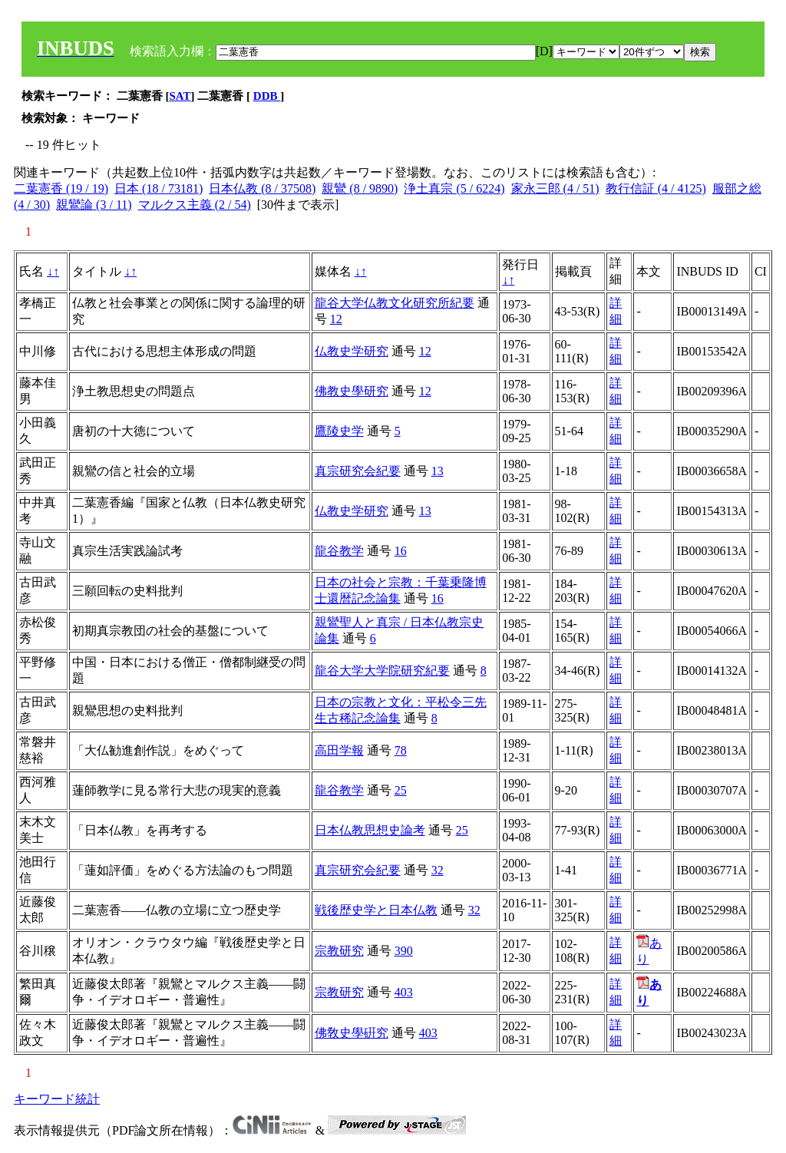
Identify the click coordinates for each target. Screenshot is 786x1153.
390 (404, 950)
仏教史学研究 (351, 351)
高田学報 (339, 750)
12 (336, 318)
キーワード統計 (57, 1098)
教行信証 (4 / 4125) (656, 188)
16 (401, 550)
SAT (180, 96)
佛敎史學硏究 (351, 1032)
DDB (266, 96)
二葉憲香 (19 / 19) (61, 188)
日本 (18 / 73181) (158, 188)
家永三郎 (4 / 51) (555, 188)
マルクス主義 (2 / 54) (194, 204)
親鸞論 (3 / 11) (94, 204)
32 (437, 870)
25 (401, 790)
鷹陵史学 (339, 431)
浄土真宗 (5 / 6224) (454, 188)
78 (401, 750)
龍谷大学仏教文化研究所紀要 (394, 302)
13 (437, 470)
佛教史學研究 (351, 391)
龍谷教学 (339, 550)
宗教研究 (339, 950)
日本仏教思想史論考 (370, 830)
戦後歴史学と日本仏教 (376, 910)
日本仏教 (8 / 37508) (262, 188)
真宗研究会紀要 (358, 470)
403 (404, 992)
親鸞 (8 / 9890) (360, 188)
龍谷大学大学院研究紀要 (382, 670)
